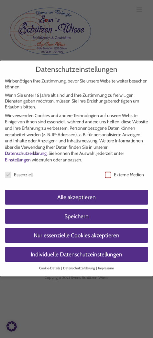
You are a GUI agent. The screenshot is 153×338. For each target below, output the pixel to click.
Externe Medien (124, 171)
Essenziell (19, 171)
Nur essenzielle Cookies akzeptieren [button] (76, 232)
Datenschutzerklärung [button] (79, 265)
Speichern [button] (76, 213)
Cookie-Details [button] (49, 265)
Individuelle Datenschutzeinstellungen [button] (76, 251)
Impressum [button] (106, 265)
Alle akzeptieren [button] (76, 194)
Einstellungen (18, 157)
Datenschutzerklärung (26, 150)
